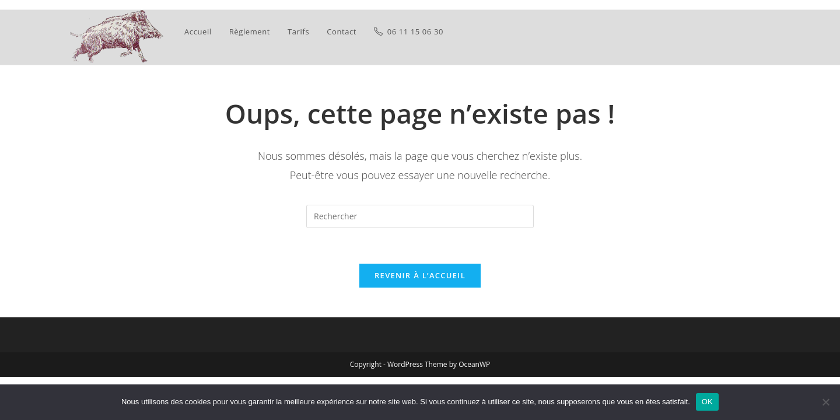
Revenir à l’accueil (420, 275)
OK (707, 401)
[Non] (825, 402)
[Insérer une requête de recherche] (420, 216)
